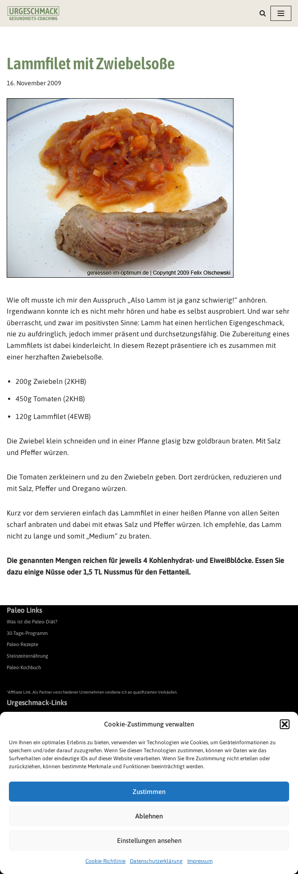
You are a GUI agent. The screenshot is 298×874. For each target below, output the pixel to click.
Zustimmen (149, 791)
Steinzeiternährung (27, 655)
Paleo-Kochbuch (24, 667)
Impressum (200, 861)
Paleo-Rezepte (22, 644)
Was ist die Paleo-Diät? (32, 621)
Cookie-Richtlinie (105, 861)
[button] (284, 724)
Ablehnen (149, 816)
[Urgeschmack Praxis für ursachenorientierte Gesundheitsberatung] (33, 13)
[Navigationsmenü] (280, 13)
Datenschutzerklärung (156, 861)
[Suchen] (262, 13)
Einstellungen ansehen (149, 840)
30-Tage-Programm (27, 633)
